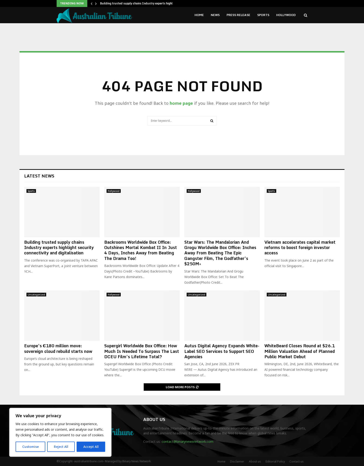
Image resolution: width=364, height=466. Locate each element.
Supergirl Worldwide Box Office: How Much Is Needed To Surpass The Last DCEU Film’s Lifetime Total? (141, 351)
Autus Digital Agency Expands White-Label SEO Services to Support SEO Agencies (221, 351)
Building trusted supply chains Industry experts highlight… (140, 3)
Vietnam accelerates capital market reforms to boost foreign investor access (299, 247)
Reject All (61, 446)
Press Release (238, 14)
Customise (30, 446)
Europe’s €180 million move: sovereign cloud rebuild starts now (58, 348)
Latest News (39, 175)
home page (181, 103)
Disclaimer (237, 461)
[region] (60, 432)
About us (255, 461)
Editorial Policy (275, 461)
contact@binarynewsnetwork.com (187, 441)
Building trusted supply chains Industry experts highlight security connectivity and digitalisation (59, 247)
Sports (263, 14)
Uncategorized (36, 294)
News (215, 14)
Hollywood (286, 14)
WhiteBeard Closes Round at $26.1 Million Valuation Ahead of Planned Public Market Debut (299, 351)
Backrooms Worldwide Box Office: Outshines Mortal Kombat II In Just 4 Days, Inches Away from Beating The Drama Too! (140, 250)
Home (199, 14)
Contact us (296, 461)
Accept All (91, 446)
